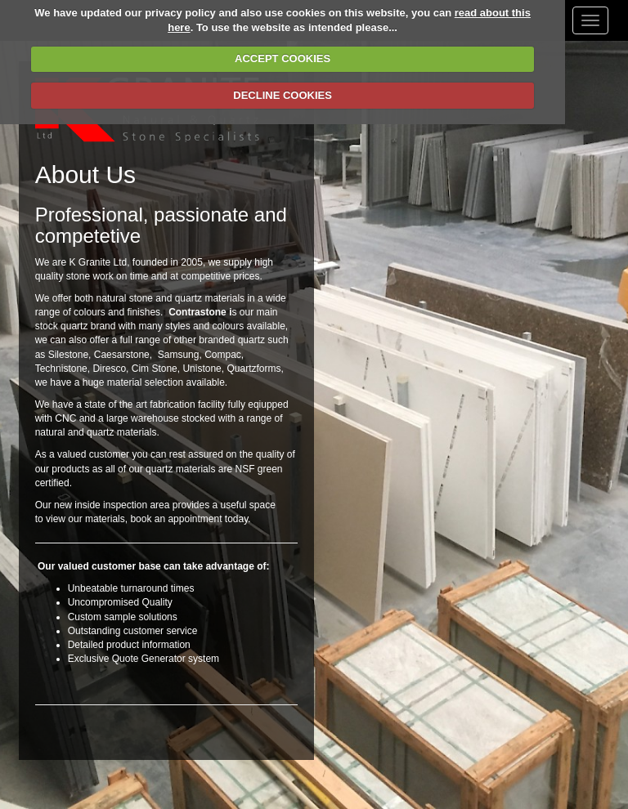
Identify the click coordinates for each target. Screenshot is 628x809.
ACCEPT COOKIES (282, 58)
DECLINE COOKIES (282, 95)
